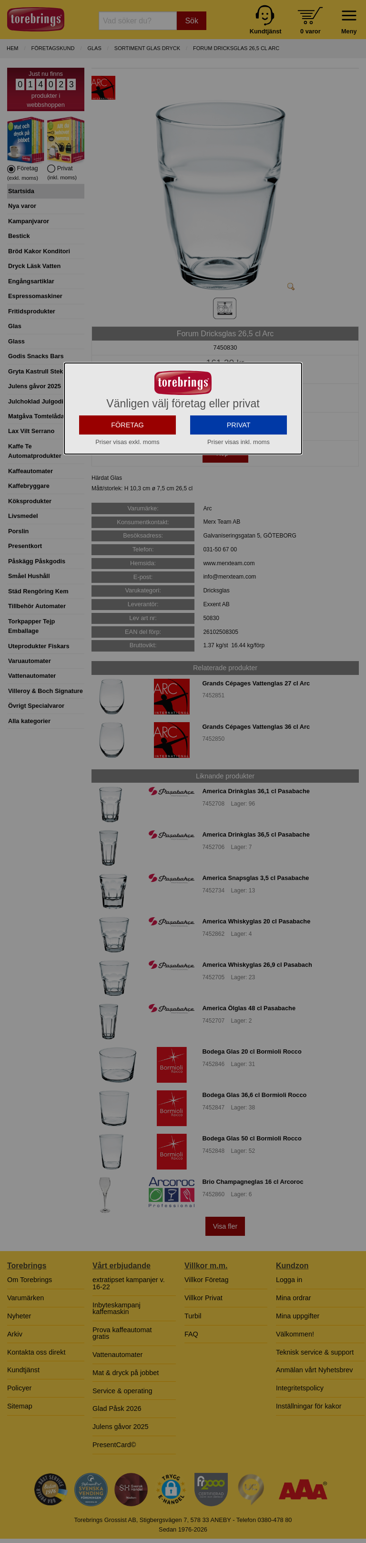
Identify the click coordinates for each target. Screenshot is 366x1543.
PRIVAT (238, 449)
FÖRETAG (127, 449)
